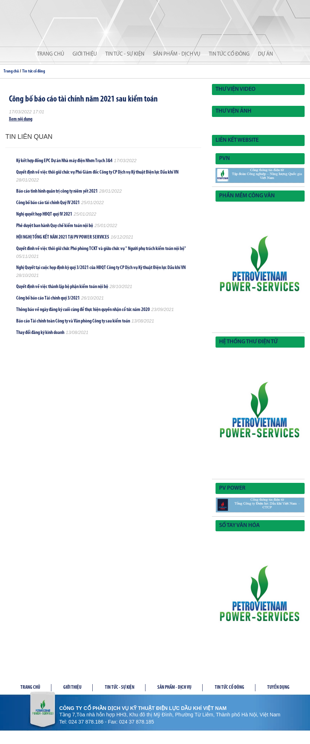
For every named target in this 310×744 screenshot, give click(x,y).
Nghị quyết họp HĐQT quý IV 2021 (44, 214)
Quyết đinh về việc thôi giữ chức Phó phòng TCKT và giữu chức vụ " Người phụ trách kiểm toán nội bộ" (101, 248)
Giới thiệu (85, 54)
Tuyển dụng (278, 687)
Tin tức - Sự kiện (124, 54)
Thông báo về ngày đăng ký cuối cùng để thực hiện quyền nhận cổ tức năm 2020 (83, 309)
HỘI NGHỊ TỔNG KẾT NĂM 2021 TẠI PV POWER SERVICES (62, 237)
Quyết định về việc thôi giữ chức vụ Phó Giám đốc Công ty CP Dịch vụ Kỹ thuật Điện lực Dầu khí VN (97, 172)
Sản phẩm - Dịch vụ (176, 54)
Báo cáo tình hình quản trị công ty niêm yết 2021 (57, 191)
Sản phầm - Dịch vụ (174, 687)
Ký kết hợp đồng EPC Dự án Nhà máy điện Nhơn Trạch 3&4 (64, 161)
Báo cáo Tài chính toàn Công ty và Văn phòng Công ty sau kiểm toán (73, 321)
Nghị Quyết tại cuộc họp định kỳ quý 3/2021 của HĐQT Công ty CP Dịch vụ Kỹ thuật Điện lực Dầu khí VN (101, 267)
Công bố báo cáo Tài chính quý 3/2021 (48, 298)
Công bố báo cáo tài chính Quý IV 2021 (48, 203)
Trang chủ (50, 54)
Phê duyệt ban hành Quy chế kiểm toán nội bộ (54, 226)
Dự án (265, 54)
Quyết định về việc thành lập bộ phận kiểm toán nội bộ (62, 286)
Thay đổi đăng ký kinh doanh (40, 332)
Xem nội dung (20, 119)
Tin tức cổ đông (229, 54)
